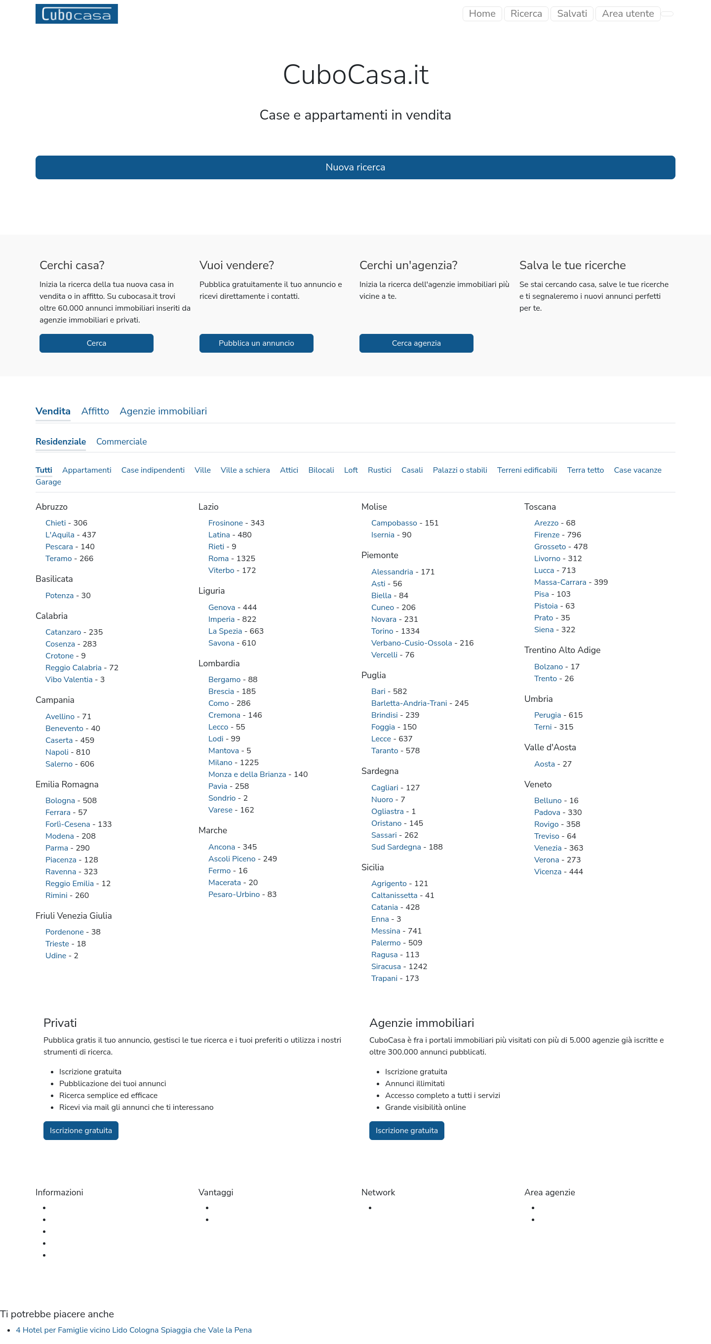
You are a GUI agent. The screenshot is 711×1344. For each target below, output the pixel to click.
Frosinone (226, 523)
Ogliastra (388, 811)
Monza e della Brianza (248, 774)
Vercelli (385, 655)
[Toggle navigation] (628, 13)
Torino (383, 631)
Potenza (60, 595)
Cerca (96, 343)
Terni (544, 727)
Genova (222, 607)
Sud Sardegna (397, 847)
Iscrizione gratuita (81, 1130)
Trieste (58, 943)
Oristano (387, 823)
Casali (412, 470)
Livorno (548, 558)
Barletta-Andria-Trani (410, 703)
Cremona (225, 715)
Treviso (547, 836)
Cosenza (61, 644)
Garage (48, 482)
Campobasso (395, 523)
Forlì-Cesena (68, 824)
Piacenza (62, 860)
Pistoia (547, 606)
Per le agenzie (239, 1219)
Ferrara (59, 812)
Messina (386, 931)
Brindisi (385, 715)
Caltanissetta (395, 895)
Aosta (545, 764)
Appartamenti (87, 470)
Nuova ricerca (355, 167)
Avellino (61, 716)
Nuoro (383, 799)
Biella (382, 595)
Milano (221, 762)
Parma (57, 848)
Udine (56, 955)
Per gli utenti (236, 1207)
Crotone (60, 656)
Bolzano (549, 666)
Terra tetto (585, 470)
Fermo (220, 870)
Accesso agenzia (569, 1207)
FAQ (59, 1219)
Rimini (57, 895)
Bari (379, 691)
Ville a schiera (245, 470)
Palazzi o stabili (460, 470)
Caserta (60, 740)
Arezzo (547, 523)
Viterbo (222, 570)
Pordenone (65, 932)
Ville (203, 470)
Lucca (545, 570)
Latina (220, 534)
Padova (548, 812)
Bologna (61, 800)
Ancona (222, 847)
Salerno (60, 764)
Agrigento (390, 883)
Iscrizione (556, 1219)
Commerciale (121, 442)
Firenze (548, 534)
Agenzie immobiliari (163, 411)
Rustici (380, 470)
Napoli (58, 752)
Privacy (64, 1255)
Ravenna (61, 871)
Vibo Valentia (70, 679)
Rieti (217, 546)
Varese (221, 810)
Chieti (56, 523)
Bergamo (225, 679)
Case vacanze (638, 470)
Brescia (222, 691)
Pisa (542, 594)
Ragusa (385, 954)
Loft (351, 470)
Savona (222, 643)
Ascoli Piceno (233, 859)
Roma (219, 558)
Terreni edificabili (527, 470)
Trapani (385, 978)
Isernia (383, 534)
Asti (379, 583)
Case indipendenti (153, 470)
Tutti (44, 470)
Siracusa (387, 966)
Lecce (382, 738)
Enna (381, 919)
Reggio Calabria (74, 667)
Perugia (548, 715)
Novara (384, 619)
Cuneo (383, 607)
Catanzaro (64, 632)
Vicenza (549, 871)
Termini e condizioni (86, 1243)
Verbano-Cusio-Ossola (412, 643)
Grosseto (551, 546)
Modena (60, 836)
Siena (545, 629)
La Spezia (226, 631)
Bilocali (321, 470)
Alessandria (393, 572)
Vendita (53, 411)
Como (219, 703)
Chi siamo (68, 1207)
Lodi (217, 738)
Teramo (59, 558)
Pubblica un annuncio (256, 343)
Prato (544, 617)
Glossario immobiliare (89, 1231)
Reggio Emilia (70, 883)
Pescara (60, 546)
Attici (289, 470)
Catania (385, 907)
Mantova (224, 750)
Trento (546, 678)
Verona (547, 860)
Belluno (549, 800)
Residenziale (61, 442)
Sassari (385, 835)
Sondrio (223, 798)
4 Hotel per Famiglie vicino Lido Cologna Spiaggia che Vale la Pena (134, 1330)
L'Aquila (61, 534)
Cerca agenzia (416, 343)
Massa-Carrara (561, 582)
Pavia (219, 786)
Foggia (384, 727)
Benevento (65, 728)
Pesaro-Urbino (235, 894)
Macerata (225, 882)
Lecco (219, 727)
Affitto (95, 411)
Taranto (385, 750)
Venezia (549, 848)
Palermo (387, 942)
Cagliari (385, 787)
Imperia (222, 619)
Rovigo (547, 824)
